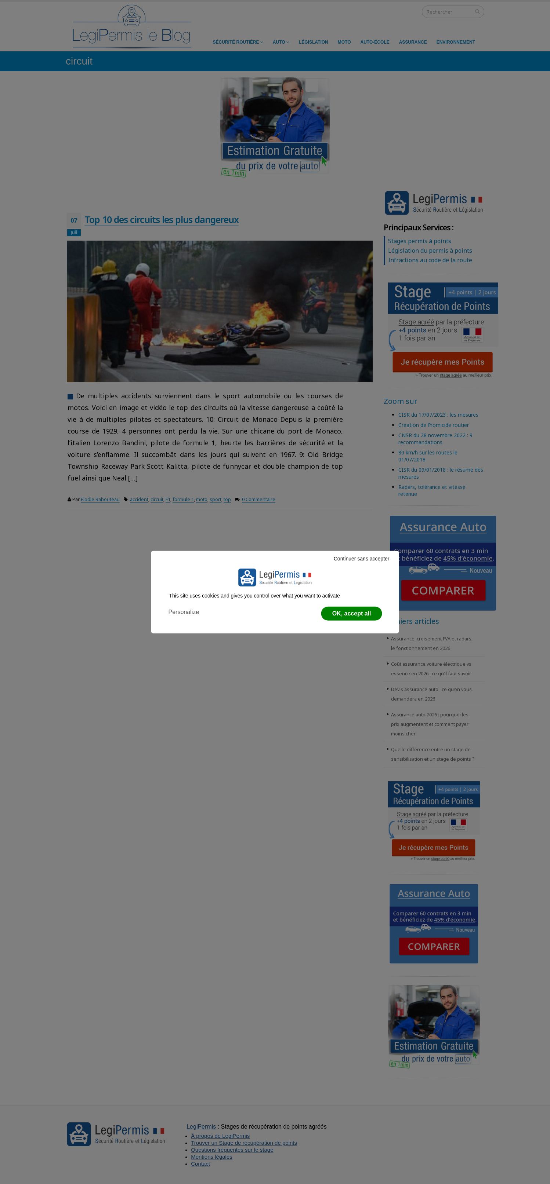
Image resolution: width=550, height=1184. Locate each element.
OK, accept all (351, 613)
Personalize (184, 612)
